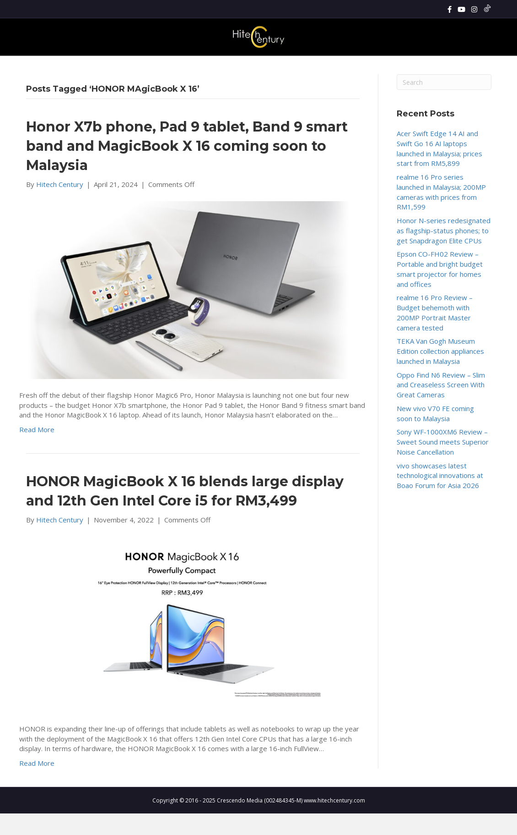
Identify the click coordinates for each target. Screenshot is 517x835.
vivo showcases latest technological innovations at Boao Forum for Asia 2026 (440, 497)
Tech (263, 66)
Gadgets (200, 66)
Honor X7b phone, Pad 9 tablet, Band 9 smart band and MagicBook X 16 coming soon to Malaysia (187, 167)
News (139, 66)
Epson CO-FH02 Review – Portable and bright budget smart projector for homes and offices (440, 290)
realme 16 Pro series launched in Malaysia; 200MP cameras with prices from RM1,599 (441, 213)
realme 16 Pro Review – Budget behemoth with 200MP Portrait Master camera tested (435, 334)
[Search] (483, 66)
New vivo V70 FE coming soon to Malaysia (435, 435)
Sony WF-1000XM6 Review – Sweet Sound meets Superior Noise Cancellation (443, 463)
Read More (36, 451)
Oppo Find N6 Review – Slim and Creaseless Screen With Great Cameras (441, 406)
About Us (398, 66)
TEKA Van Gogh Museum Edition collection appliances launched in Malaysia (440, 373)
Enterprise (335, 66)
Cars (367, 66)
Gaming (235, 66)
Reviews (167, 66)
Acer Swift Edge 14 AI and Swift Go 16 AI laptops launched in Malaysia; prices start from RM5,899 (439, 169)
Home (113, 66)
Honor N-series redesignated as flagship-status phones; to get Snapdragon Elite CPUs (443, 252)
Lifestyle (292, 66)
